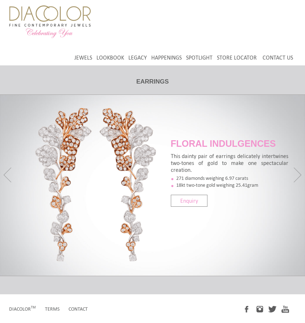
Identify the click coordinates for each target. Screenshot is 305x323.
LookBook (110, 57)
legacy (137, 57)
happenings (166, 57)
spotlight (199, 57)
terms (52, 309)
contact (78, 309)
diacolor (22, 309)
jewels (83, 57)
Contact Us (278, 57)
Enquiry (189, 200)
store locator (237, 57)
